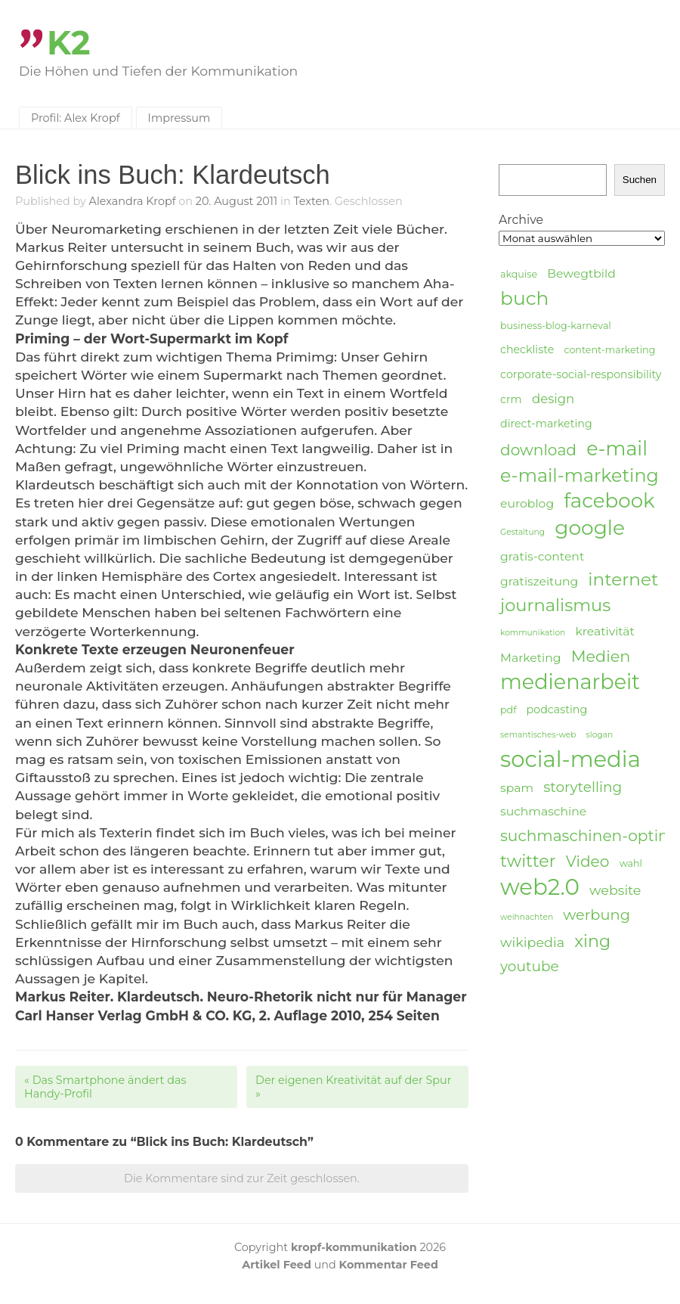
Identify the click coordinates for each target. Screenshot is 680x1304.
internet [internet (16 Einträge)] (623, 579)
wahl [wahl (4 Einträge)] (631, 863)
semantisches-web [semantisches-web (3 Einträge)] (538, 735)
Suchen (640, 179)
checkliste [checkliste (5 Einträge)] (527, 349)
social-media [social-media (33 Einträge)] (570, 759)
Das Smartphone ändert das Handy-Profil (105, 1087)
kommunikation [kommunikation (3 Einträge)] (532, 633)
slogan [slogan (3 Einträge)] (600, 735)
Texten (311, 201)
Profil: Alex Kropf (75, 118)
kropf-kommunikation (354, 1247)
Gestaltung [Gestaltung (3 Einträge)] (522, 532)
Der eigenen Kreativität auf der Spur (353, 1087)
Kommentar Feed (388, 1264)
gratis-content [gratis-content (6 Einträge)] (542, 556)
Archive (521, 220)
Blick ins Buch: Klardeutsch (172, 174)
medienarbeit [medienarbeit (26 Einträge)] (570, 682)
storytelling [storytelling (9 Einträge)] (582, 787)
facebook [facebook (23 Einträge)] (609, 501)
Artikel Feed (276, 1264)
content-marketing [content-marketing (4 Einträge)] (609, 349)
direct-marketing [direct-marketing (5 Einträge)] (546, 423)
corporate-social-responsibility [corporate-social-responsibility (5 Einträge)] (581, 374)
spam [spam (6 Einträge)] (516, 788)
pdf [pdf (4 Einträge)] (508, 710)
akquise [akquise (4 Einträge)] (518, 274)
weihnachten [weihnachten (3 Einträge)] (526, 917)
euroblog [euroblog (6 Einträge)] (527, 503)
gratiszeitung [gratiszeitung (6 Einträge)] (539, 581)
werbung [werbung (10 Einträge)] (596, 914)
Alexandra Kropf (132, 201)
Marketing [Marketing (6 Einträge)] (530, 657)
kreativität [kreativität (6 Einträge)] (604, 631)
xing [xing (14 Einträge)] (592, 941)
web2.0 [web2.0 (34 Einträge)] (540, 887)
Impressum (179, 118)
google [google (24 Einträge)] (590, 528)
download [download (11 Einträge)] (538, 449)
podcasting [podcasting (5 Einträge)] (557, 709)
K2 (69, 43)
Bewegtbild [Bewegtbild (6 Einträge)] (581, 273)
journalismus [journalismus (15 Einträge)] (555, 605)
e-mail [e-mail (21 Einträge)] (617, 448)
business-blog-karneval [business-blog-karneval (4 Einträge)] (555, 325)
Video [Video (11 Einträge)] (588, 861)
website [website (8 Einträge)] (615, 890)
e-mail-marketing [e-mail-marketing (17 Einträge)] (579, 475)
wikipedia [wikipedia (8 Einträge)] (532, 942)
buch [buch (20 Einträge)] (524, 298)
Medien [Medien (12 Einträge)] (601, 656)
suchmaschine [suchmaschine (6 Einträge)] (543, 811)
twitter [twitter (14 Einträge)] (528, 861)
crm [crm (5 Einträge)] (511, 399)
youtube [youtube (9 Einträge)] (529, 966)
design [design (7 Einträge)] (553, 398)
